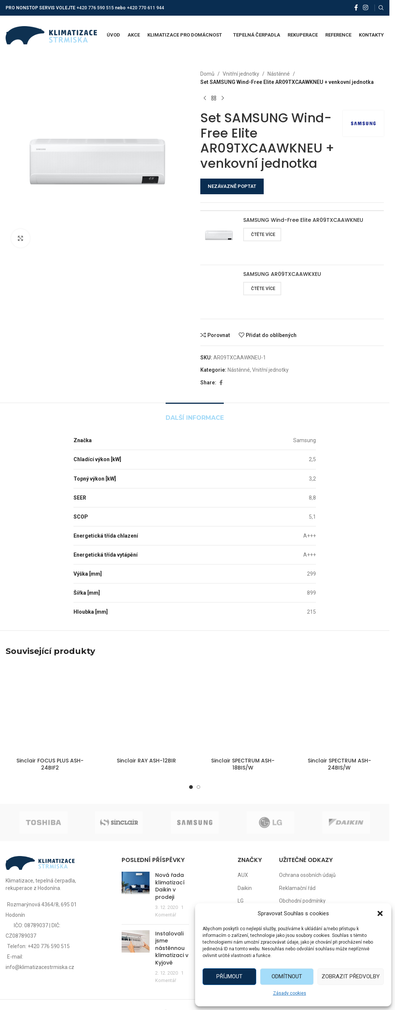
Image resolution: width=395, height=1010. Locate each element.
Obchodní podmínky (302, 901)
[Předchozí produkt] (204, 98)
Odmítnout (287, 976)
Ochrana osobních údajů (307, 875)
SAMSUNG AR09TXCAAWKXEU (282, 274)
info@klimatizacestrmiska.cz (40, 967)
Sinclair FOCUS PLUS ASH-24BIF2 (50, 764)
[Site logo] (51, 35)
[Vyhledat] (381, 7)
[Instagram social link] (366, 7)
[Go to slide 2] (198, 787)
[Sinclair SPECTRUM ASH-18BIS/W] (243, 709)
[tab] (195, 414)
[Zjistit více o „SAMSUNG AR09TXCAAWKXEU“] (262, 288)
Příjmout (229, 976)
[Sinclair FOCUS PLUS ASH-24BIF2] (50, 709)
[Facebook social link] (356, 7)
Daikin (245, 888)
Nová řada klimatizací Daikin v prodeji (170, 886)
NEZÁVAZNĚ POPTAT (232, 186)
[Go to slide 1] (191, 787)
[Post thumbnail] (136, 895)
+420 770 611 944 (145, 7)
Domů (207, 74)
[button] (380, 913)
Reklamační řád (297, 888)
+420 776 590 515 (95, 7)
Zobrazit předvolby (351, 976)
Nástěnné (278, 74)
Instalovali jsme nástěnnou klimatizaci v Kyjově (171, 948)
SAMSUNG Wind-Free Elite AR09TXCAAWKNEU (303, 220)
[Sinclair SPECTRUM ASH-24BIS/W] (339, 709)
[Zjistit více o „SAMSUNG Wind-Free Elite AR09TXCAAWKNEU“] (262, 234)
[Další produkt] (222, 98)
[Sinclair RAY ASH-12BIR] (146, 709)
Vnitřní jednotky (241, 74)
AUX (243, 875)
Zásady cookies (289, 993)
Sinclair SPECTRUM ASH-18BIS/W (243, 764)
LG (241, 901)
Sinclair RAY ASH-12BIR (146, 760)
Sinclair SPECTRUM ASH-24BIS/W (339, 764)
